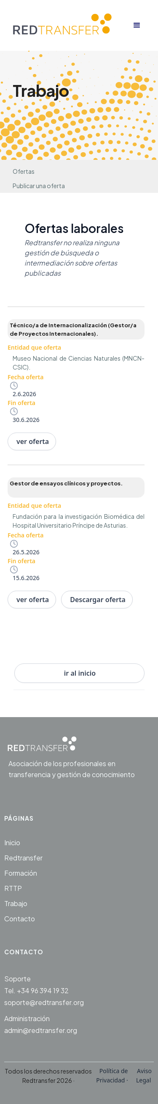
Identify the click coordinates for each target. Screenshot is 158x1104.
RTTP (13, 888)
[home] (66, 25)
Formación (20, 872)
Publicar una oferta (39, 185)
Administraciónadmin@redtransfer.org (40, 1024)
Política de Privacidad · (112, 1075)
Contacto (19, 918)
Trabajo (15, 903)
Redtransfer (23, 857)
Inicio (12, 842)
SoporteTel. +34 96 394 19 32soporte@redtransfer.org (44, 990)
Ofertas (24, 171)
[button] (137, 25)
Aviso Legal (143, 1075)
